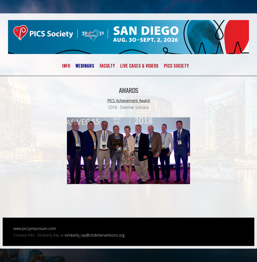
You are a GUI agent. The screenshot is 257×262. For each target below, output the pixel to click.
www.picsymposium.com (34, 228)
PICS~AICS (128, 37)
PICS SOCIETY (176, 66)
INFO (66, 66)
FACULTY (107, 66)
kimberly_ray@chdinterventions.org (94, 235)
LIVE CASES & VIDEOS (139, 66)
